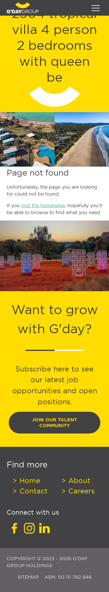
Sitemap (28, 577)
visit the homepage (43, 205)
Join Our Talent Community (54, 422)
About (78, 480)
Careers (80, 491)
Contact (32, 491)
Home (28, 480)
